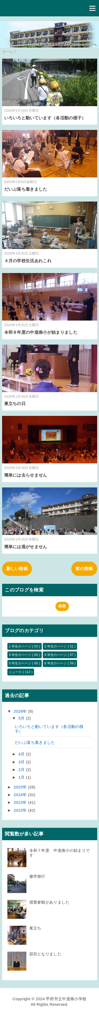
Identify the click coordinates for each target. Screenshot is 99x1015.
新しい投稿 (17, 568)
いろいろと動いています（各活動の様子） (45, 118)
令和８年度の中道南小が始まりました (40, 332)
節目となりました (47, 954)
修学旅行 (37, 876)
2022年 (21, 810)
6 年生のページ (56, 663)
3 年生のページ (20, 655)
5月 (22, 718)
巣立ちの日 (15, 403)
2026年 (21, 711)
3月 (22, 762)
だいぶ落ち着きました (25, 189)
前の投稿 (84, 568)
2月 (22, 769)
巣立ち (35, 928)
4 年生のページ (56, 655)
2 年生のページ (56, 646)
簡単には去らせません (25, 475)
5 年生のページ (20, 663)
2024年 (21, 794)
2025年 (21, 787)
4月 (22, 754)
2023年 (21, 802)
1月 (22, 777)
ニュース (16, 672)
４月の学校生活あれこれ (28, 261)
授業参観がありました (49, 902)
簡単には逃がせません (25, 546)
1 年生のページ (20, 646)
